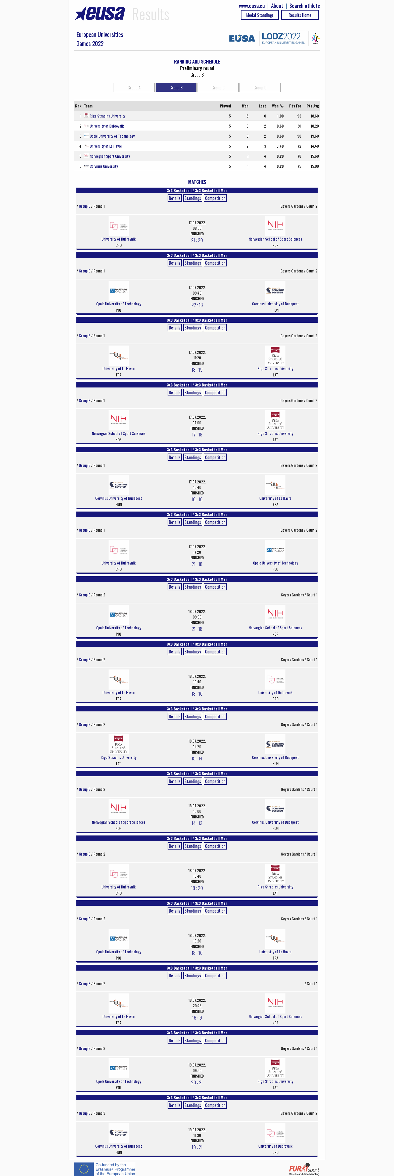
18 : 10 (197, 693)
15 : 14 (197, 758)
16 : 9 (197, 1017)
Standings (192, 198)
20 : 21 (197, 1082)
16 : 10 (197, 498)
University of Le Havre (106, 146)
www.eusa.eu (252, 6)
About (277, 6)
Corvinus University (104, 166)
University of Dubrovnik (107, 126)
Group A (134, 87)
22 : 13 (197, 304)
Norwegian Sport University (110, 156)
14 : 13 (197, 822)
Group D (260, 87)
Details (174, 198)
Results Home (300, 15)
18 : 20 (197, 887)
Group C (218, 87)
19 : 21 (197, 1146)
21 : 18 (197, 563)
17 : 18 (197, 434)
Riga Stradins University (107, 116)
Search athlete (304, 6)
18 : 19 (197, 369)
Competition (215, 198)
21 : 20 (197, 239)
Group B (176, 87)
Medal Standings (260, 15)
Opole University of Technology (112, 136)
